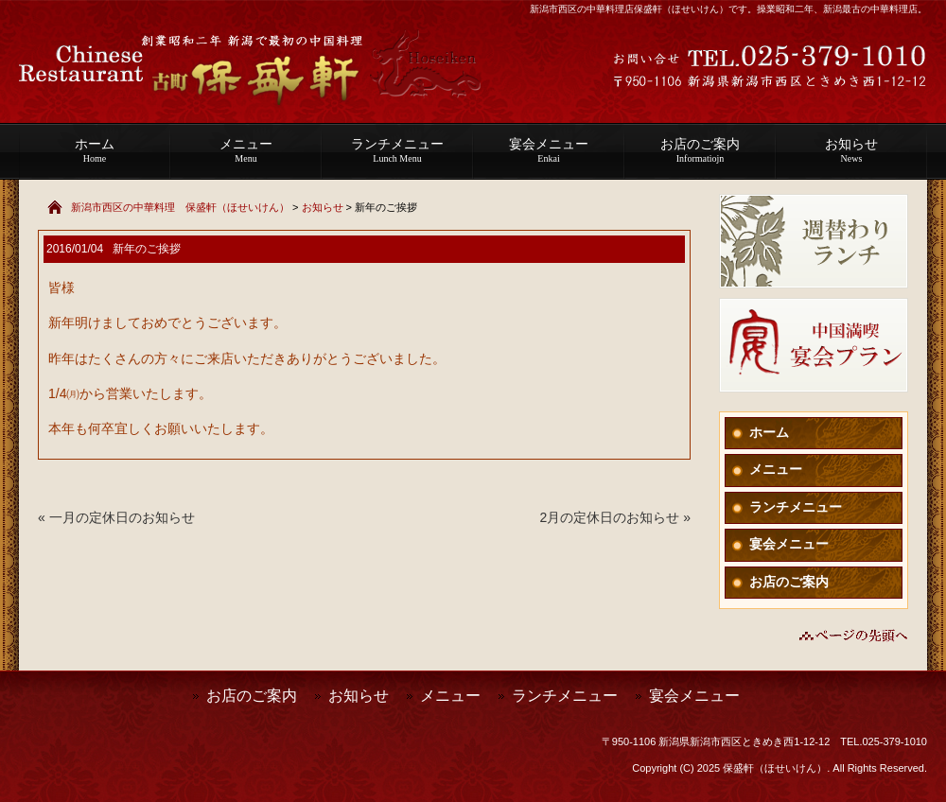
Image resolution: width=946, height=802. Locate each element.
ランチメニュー (397, 150)
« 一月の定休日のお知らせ (116, 517)
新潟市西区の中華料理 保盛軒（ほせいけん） (180, 207)
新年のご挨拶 (147, 248)
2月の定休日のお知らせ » (615, 517)
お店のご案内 (700, 150)
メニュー (245, 150)
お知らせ (851, 150)
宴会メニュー (548, 150)
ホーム (94, 150)
